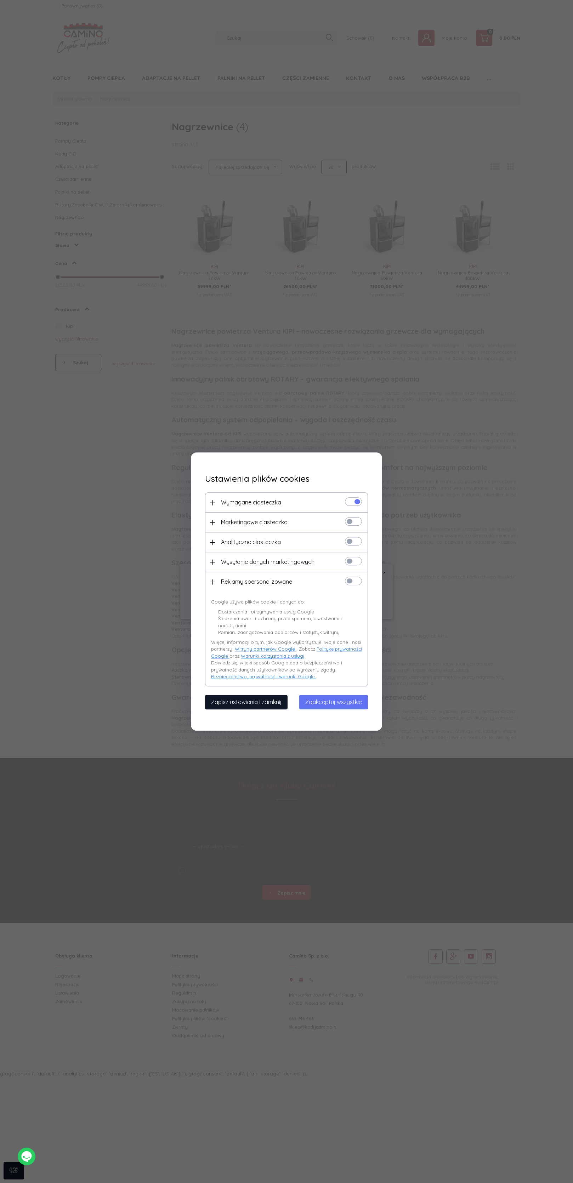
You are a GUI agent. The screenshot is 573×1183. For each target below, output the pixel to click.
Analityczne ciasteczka (251, 541)
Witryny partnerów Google (265, 649)
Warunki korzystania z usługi (272, 656)
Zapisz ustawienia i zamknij (246, 701)
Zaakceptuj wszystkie (333, 701)
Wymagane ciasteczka (251, 502)
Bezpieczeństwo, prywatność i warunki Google (263, 676)
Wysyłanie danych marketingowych (267, 561)
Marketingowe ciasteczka (254, 522)
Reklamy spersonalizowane (256, 581)
